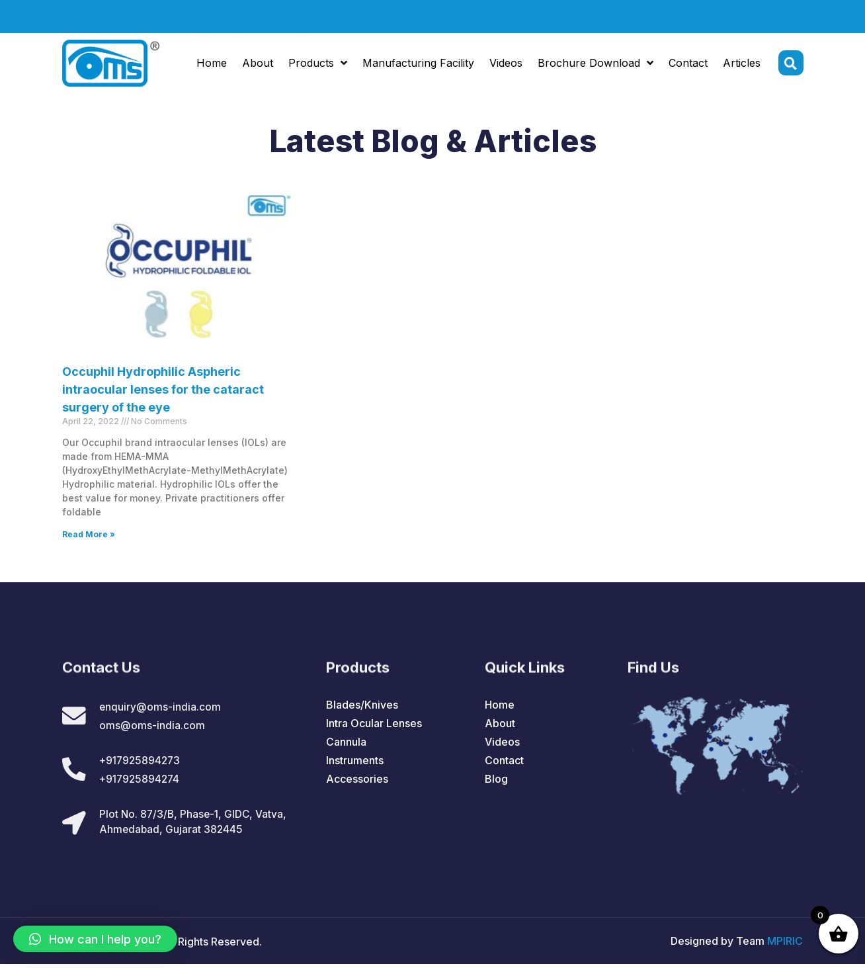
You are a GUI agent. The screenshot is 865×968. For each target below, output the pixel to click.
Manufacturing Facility (418, 64)
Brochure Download (595, 65)
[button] (95, 939)
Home (211, 64)
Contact (688, 64)
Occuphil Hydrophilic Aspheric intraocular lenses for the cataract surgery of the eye (163, 389)
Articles (742, 64)
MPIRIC (785, 944)
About (257, 64)
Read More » (88, 534)
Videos (505, 64)
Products (317, 65)
